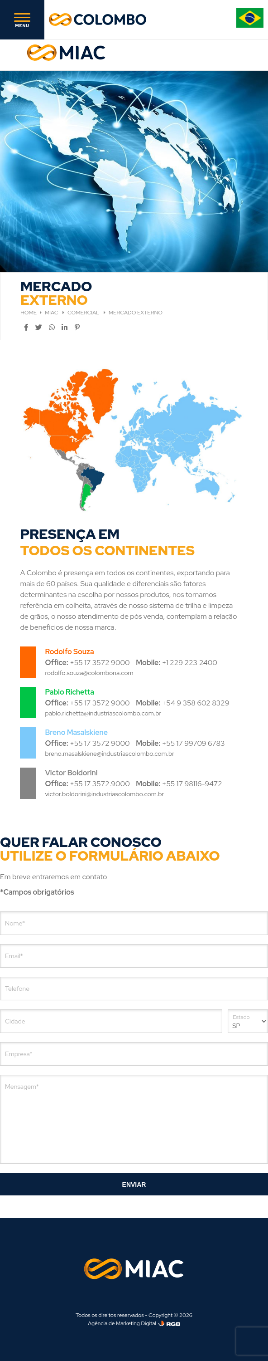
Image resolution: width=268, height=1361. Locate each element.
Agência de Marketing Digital (122, 1323)
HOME (28, 312)
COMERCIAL (83, 312)
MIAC (52, 312)
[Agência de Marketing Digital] (169, 1324)
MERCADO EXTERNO (136, 312)
